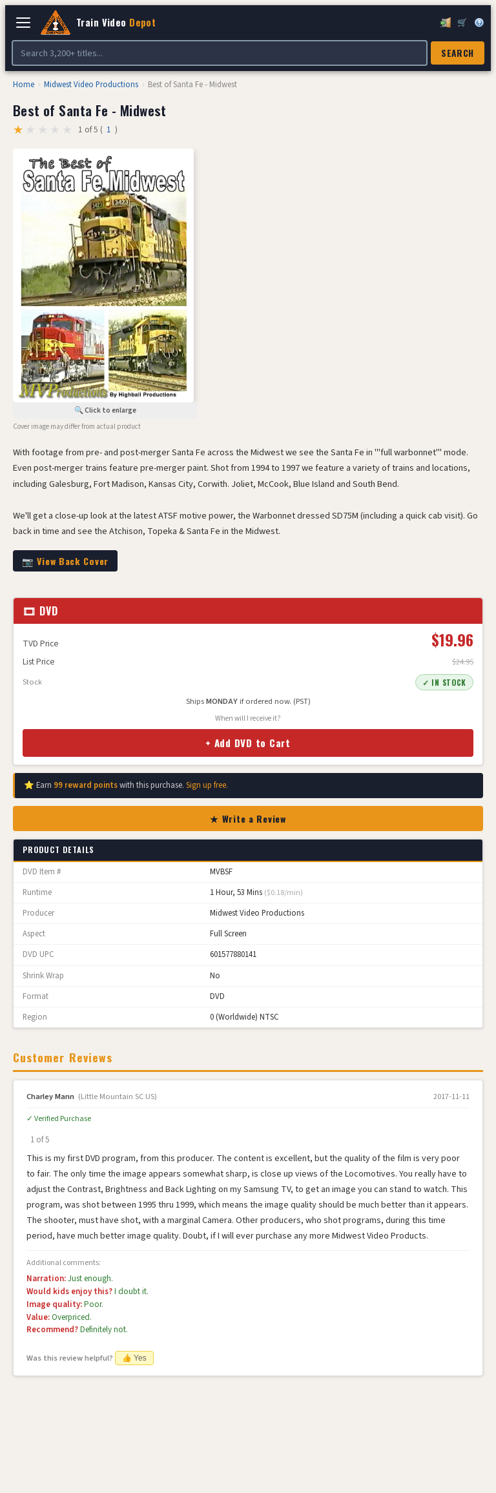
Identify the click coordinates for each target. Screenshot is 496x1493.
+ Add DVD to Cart (248, 743)
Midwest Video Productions (91, 84)
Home (23, 84)
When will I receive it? (248, 718)
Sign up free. (207, 785)
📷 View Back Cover (65, 561)
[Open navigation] (23, 22)
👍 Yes (134, 1358)
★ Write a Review (247, 818)
